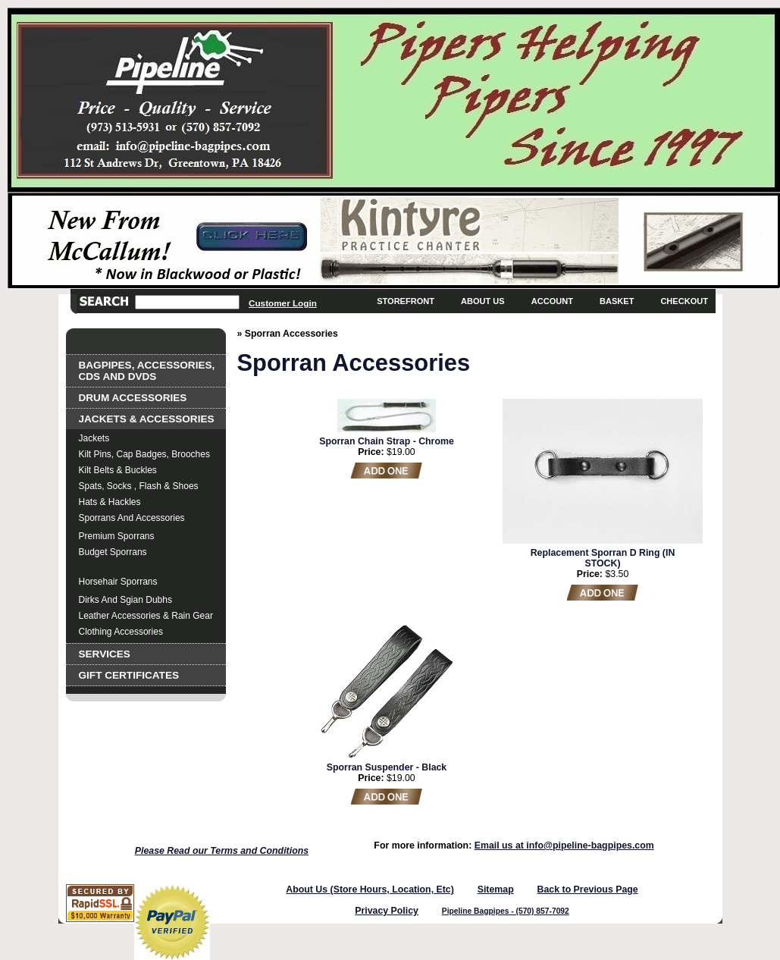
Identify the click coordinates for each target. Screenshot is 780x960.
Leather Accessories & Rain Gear (146, 615)
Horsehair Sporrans (118, 581)
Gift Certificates (129, 675)
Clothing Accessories (121, 631)
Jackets (94, 438)
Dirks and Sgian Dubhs (125, 600)
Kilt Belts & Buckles (118, 470)
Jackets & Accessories (147, 419)
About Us (483, 301)
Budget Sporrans (113, 552)
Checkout (684, 301)
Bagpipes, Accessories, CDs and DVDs (147, 370)
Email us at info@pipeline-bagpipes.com (564, 845)
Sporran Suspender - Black (386, 767)
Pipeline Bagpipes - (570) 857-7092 (505, 911)
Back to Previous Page (587, 889)
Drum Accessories (133, 397)
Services (104, 654)
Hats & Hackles (110, 502)
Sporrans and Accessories (132, 518)
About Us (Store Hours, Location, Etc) (370, 889)
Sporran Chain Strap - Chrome (386, 441)
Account (552, 301)
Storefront (405, 301)
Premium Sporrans (117, 536)
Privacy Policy (386, 910)
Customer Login (283, 303)
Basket (617, 301)
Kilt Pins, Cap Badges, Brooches (144, 454)
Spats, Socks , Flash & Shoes (139, 486)
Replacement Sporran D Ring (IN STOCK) (603, 558)
